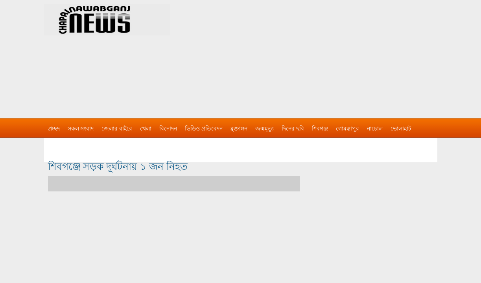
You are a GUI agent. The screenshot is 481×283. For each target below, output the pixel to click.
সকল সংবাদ (81, 128)
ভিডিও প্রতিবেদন (204, 128)
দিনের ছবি (293, 128)
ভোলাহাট (401, 128)
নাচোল (375, 128)
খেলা (145, 128)
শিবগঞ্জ (320, 128)
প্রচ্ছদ (54, 128)
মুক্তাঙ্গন (238, 128)
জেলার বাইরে (116, 128)
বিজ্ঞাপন (57, 144)
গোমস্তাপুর (347, 128)
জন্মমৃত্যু (264, 128)
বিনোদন (168, 128)
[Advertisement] (323, 55)
